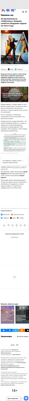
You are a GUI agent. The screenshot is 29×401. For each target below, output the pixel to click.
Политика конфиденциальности (10, 365)
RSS (17, 345)
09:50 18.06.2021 (4, 28)
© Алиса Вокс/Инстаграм (5, 65)
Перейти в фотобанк (15, 65)
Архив (13, 345)
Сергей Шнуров (14, 237)
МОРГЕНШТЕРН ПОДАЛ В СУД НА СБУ (13, 168)
